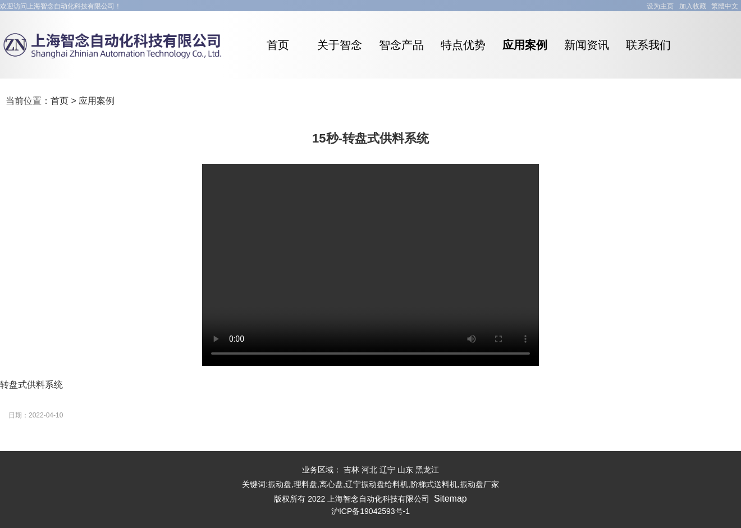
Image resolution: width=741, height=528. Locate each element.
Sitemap (450, 498)
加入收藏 (692, 6)
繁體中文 (724, 6)
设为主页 (660, 6)
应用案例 (97, 100)
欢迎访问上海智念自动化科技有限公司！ (60, 6)
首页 (59, 100)
